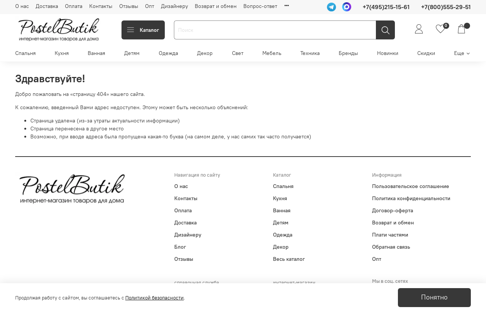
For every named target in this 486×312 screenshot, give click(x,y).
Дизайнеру (174, 6)
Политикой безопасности (154, 298)
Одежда (168, 53)
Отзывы (128, 6)
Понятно (434, 297)
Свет (237, 53)
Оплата (73, 6)
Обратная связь (391, 246)
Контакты (100, 6)
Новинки (387, 53)
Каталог (143, 30)
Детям (132, 53)
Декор (205, 53)
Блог (180, 246)
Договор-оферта (392, 210)
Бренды (348, 53)
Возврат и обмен (216, 6)
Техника (310, 53)
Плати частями (390, 234)
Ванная (96, 53)
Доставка (47, 6)
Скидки (426, 53)
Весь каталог (289, 259)
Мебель (271, 53)
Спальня (25, 53)
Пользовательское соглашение (410, 186)
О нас (22, 6)
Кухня (62, 53)
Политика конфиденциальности (411, 198)
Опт (149, 6)
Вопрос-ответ (260, 6)
